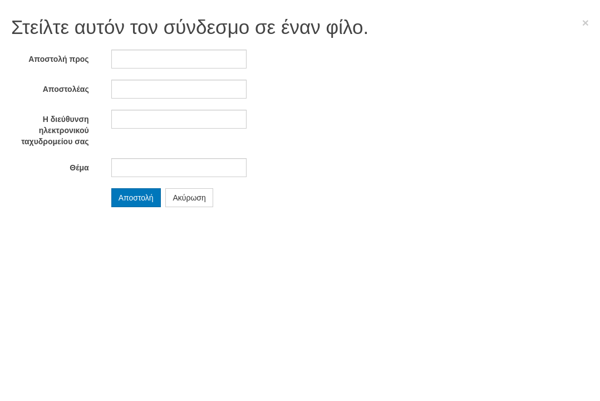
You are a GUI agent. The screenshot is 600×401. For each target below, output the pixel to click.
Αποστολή (136, 197)
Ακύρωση (189, 197)
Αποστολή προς (58, 59)
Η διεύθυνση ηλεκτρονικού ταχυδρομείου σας (55, 130)
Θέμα (79, 167)
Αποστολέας (66, 89)
